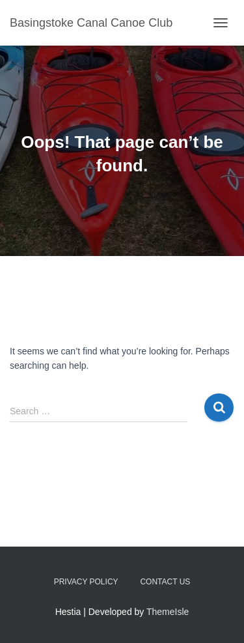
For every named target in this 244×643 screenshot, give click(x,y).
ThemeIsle (167, 612)
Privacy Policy (86, 581)
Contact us (165, 581)
